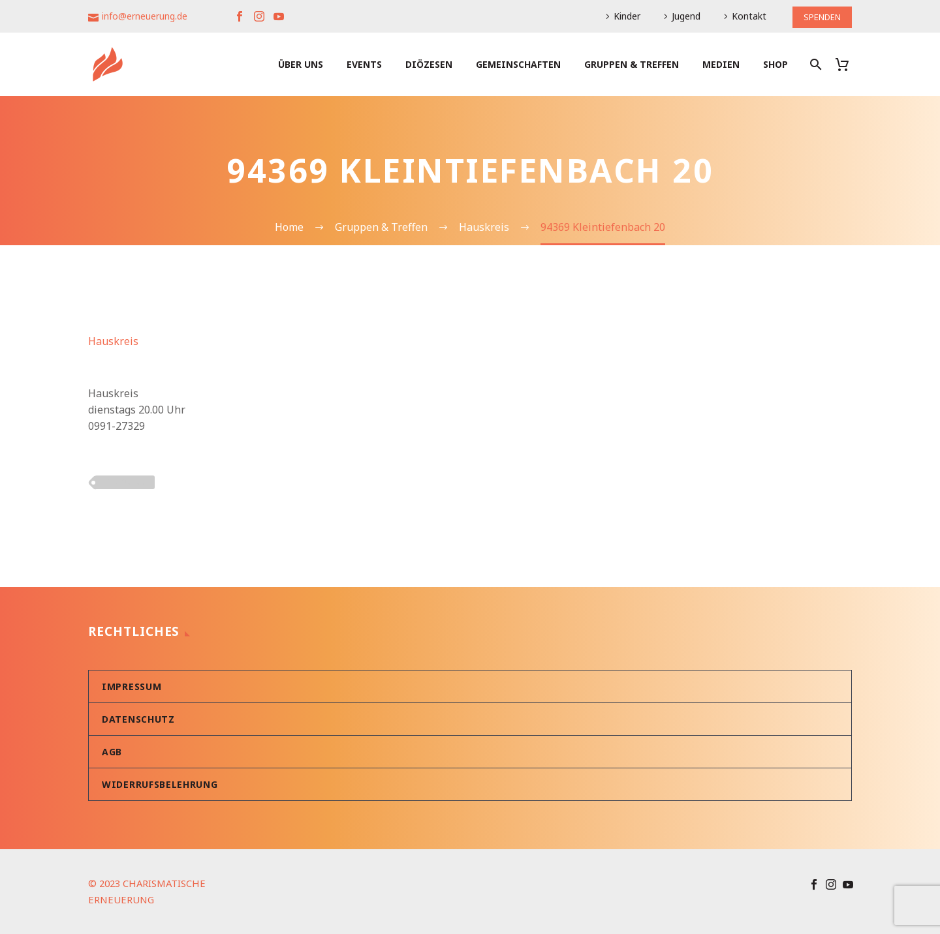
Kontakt (744, 16)
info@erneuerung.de (144, 16)
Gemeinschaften (518, 64)
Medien (721, 64)
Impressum (131, 686)
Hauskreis (113, 341)
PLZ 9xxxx (124, 482)
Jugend (681, 16)
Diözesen (428, 64)
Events (364, 64)
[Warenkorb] (847, 64)
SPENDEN (819, 16)
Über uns (300, 64)
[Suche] (814, 64)
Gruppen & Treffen (631, 64)
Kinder (622, 16)
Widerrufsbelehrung (160, 784)
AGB (112, 752)
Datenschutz (138, 719)
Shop (775, 64)
